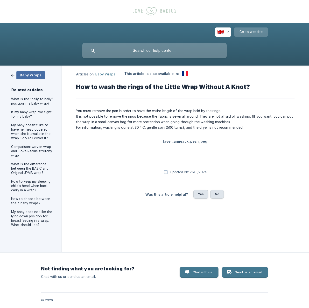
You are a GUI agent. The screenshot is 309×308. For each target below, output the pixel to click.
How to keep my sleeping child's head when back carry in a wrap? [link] (30, 186)
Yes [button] (201, 194)
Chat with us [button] (202, 272)
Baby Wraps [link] (105, 74)
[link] (28, 75)
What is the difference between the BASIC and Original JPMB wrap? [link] (30, 168)
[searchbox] (154, 50)
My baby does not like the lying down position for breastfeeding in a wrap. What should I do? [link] (31, 218)
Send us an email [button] (248, 272)
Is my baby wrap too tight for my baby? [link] (31, 114)
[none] (223, 32)
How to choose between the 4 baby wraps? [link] (30, 201)
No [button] (217, 194)
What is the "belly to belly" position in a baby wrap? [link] (32, 101)
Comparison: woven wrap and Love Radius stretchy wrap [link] (31, 151)
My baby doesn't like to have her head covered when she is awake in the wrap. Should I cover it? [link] (30, 131)
